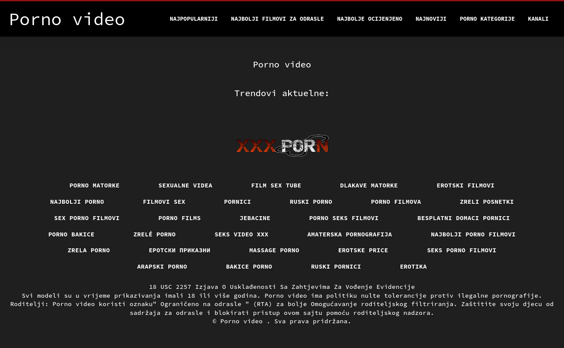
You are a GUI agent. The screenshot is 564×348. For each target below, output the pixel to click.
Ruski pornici (336, 266)
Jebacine (255, 218)
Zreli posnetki (487, 202)
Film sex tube (276, 185)
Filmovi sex (164, 202)
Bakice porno (249, 266)
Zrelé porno (155, 234)
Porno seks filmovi (344, 218)
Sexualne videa (186, 185)
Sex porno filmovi (87, 218)
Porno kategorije (487, 18)
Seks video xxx (242, 234)
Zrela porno (88, 250)
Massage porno (274, 250)
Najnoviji (431, 18)
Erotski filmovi (465, 185)
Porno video (243, 321)
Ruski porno (311, 202)
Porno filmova (396, 202)
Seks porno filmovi (462, 250)
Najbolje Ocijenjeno (369, 18)
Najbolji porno (77, 202)
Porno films (180, 218)
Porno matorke (95, 185)
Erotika (413, 266)
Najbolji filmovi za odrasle (277, 18)
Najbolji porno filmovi (473, 234)
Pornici (237, 202)
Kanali (538, 18)
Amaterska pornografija (349, 234)
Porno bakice (71, 234)
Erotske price (363, 250)
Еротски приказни (180, 250)
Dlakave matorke (369, 185)
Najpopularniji (194, 18)
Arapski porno (162, 266)
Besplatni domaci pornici (463, 218)
